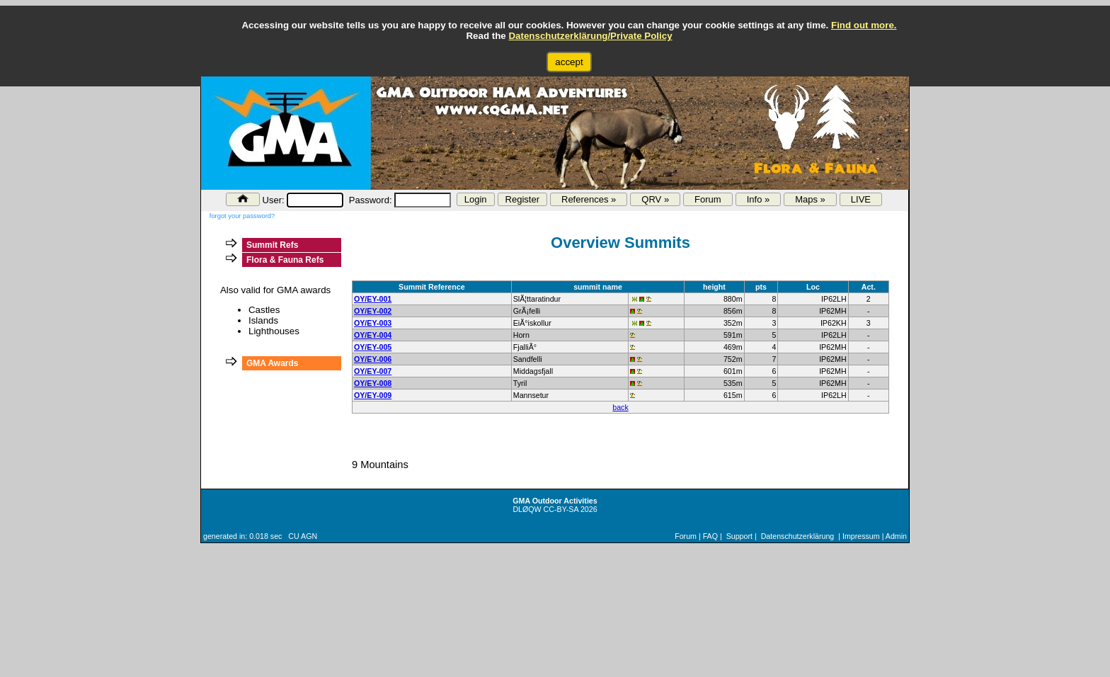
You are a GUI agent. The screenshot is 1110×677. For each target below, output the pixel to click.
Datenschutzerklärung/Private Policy (590, 35)
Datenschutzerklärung (798, 536)
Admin (896, 536)
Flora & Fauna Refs (285, 260)
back (620, 407)
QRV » (655, 199)
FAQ (710, 536)
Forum (707, 199)
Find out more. (864, 25)
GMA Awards (272, 363)
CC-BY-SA (561, 509)
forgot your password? (242, 216)
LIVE (861, 199)
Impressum (861, 536)
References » (588, 199)
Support (739, 536)
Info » (758, 199)
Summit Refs (272, 245)
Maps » (810, 199)
